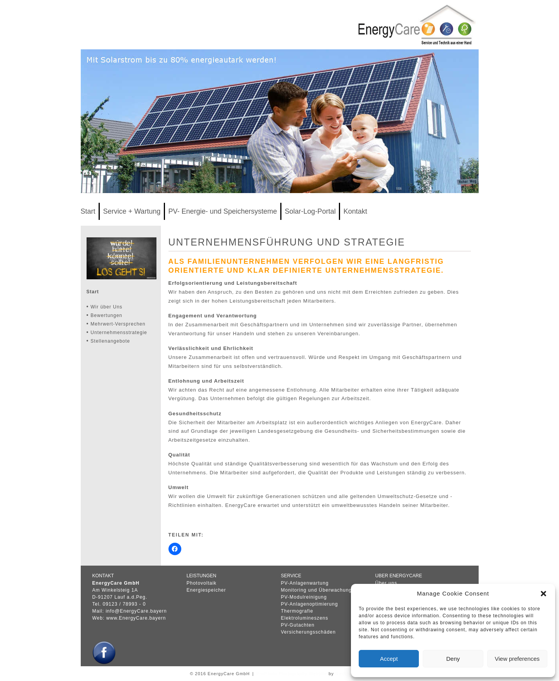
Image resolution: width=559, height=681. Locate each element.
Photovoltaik (202, 583)
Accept (389, 658)
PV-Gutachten (298, 625)
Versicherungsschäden (308, 632)
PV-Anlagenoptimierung (309, 604)
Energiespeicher (206, 590)
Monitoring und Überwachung (316, 590)
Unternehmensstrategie (118, 332)
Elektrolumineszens (304, 618)
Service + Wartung (132, 211)
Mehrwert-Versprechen (117, 324)
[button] (543, 593)
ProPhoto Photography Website (291, 673)
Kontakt (355, 211)
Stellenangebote (110, 341)
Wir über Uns (106, 307)
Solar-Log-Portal (310, 211)
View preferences (517, 658)
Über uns (386, 583)
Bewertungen (106, 315)
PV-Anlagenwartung (305, 583)
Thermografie (297, 611)
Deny (453, 658)
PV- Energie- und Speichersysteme (222, 211)
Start (88, 211)
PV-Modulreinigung (304, 597)
